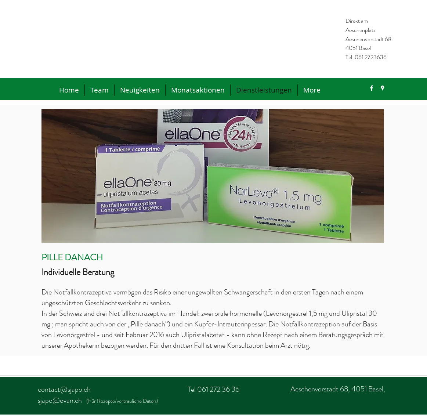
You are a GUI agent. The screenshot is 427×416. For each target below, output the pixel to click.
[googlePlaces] (382, 88)
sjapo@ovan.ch (60, 400)
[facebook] (371, 88)
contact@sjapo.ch (64, 389)
